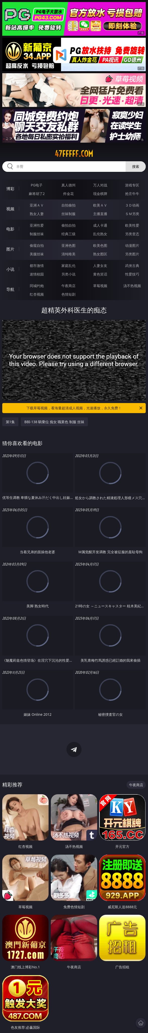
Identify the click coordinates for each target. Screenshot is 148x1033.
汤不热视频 (132, 285)
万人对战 (100, 185)
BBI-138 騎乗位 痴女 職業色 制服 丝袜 (54, 421)
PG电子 (37, 185)
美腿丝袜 (37, 254)
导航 (10, 289)
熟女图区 (100, 254)
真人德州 (68, 185)
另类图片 (132, 254)
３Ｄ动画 (132, 205)
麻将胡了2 (37, 193)
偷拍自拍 (68, 225)
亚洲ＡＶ (37, 205)
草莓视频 (100, 285)
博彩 (10, 188)
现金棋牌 (100, 193)
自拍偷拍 (68, 205)
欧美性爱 (132, 225)
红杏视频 (37, 294)
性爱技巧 (132, 274)
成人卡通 (100, 225)
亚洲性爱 (37, 225)
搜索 (135, 166)
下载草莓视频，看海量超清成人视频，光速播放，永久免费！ (84, 408)
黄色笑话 (100, 274)
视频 (10, 209)
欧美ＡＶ (100, 205)
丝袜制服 (68, 213)
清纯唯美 (68, 254)
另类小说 (68, 274)
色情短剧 (68, 294)
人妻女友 (100, 265)
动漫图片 (132, 245)
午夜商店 (68, 285)
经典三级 (68, 233)
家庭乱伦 (68, 265)
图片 (10, 249)
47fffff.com (74, 154)
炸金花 (68, 193)
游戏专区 (132, 185)
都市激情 (37, 265)
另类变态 (132, 233)
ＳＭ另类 (132, 213)
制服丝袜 (37, 233)
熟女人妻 (37, 213)
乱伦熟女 (100, 233)
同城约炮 (37, 285)
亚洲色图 (68, 245)
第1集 (10, 421)
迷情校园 (37, 274)
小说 (10, 269)
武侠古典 (132, 265)
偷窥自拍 (37, 245)
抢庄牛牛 (132, 193)
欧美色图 (100, 245)
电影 (10, 229)
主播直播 (100, 213)
